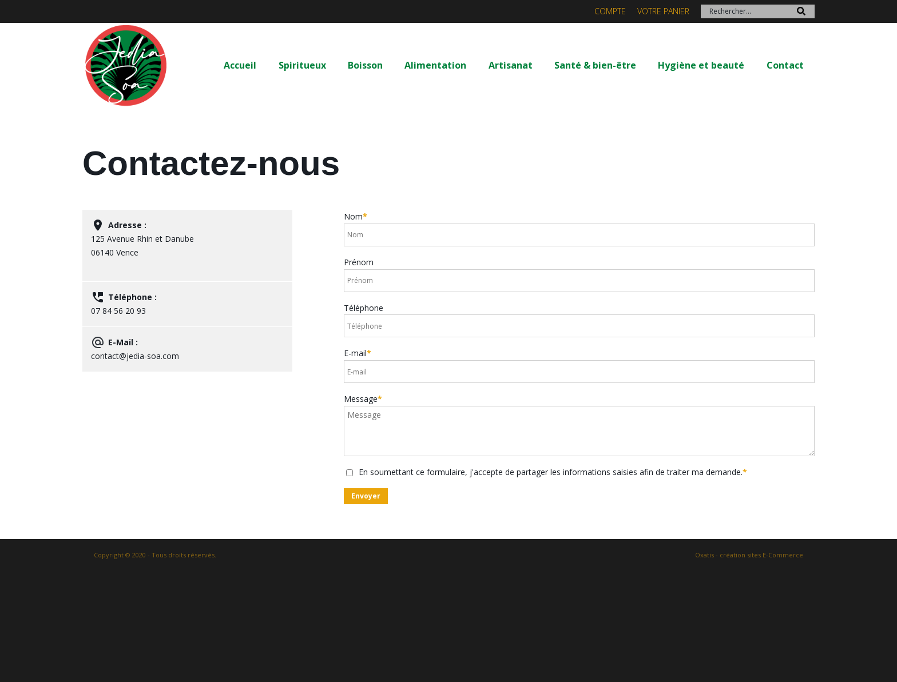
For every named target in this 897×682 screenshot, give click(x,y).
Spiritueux (302, 65)
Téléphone (363, 307)
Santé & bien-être (595, 65)
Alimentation (435, 65)
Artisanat (511, 65)
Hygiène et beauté (701, 65)
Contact (785, 65)
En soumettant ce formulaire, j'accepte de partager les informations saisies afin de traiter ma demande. (553, 471)
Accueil (240, 65)
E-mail (357, 353)
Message (363, 398)
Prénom (359, 262)
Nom (355, 216)
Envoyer (365, 496)
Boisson (365, 65)
